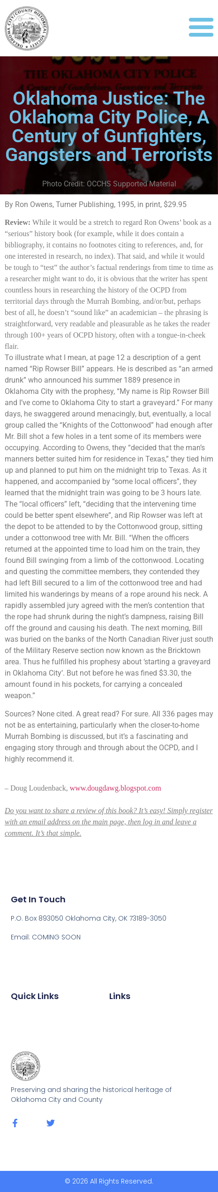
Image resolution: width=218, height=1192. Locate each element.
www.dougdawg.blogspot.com (115, 788)
